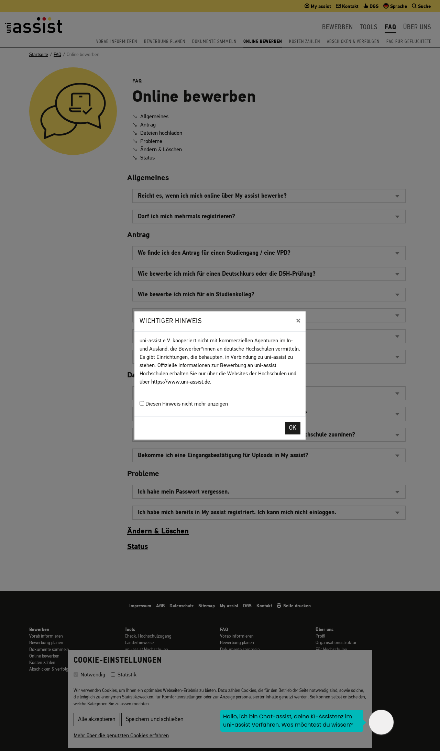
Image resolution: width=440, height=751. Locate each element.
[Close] (298, 320)
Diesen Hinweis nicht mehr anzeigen (184, 404)
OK (292, 428)
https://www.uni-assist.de (180, 382)
